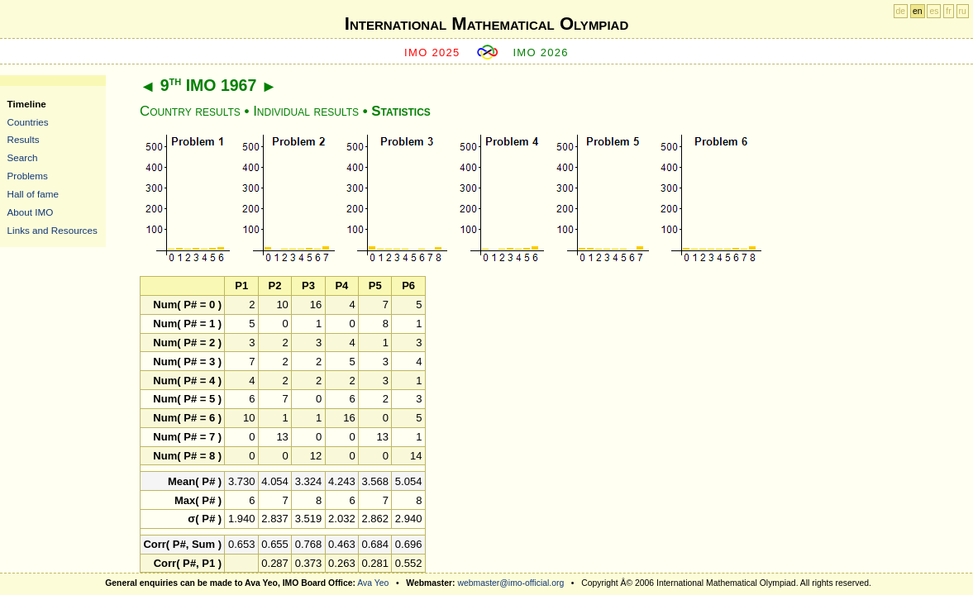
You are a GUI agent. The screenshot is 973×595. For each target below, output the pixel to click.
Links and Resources (52, 230)
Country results (190, 111)
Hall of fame (33, 193)
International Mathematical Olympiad (486, 23)
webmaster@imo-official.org (510, 583)
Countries (28, 122)
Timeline (26, 103)
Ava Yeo (373, 583)
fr (948, 11)
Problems (27, 175)
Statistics (400, 111)
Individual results (306, 111)
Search (22, 157)
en (918, 11)
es (933, 11)
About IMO (30, 212)
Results (23, 139)
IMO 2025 (432, 52)
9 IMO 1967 (208, 85)
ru (962, 11)
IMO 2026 (541, 52)
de (901, 11)
